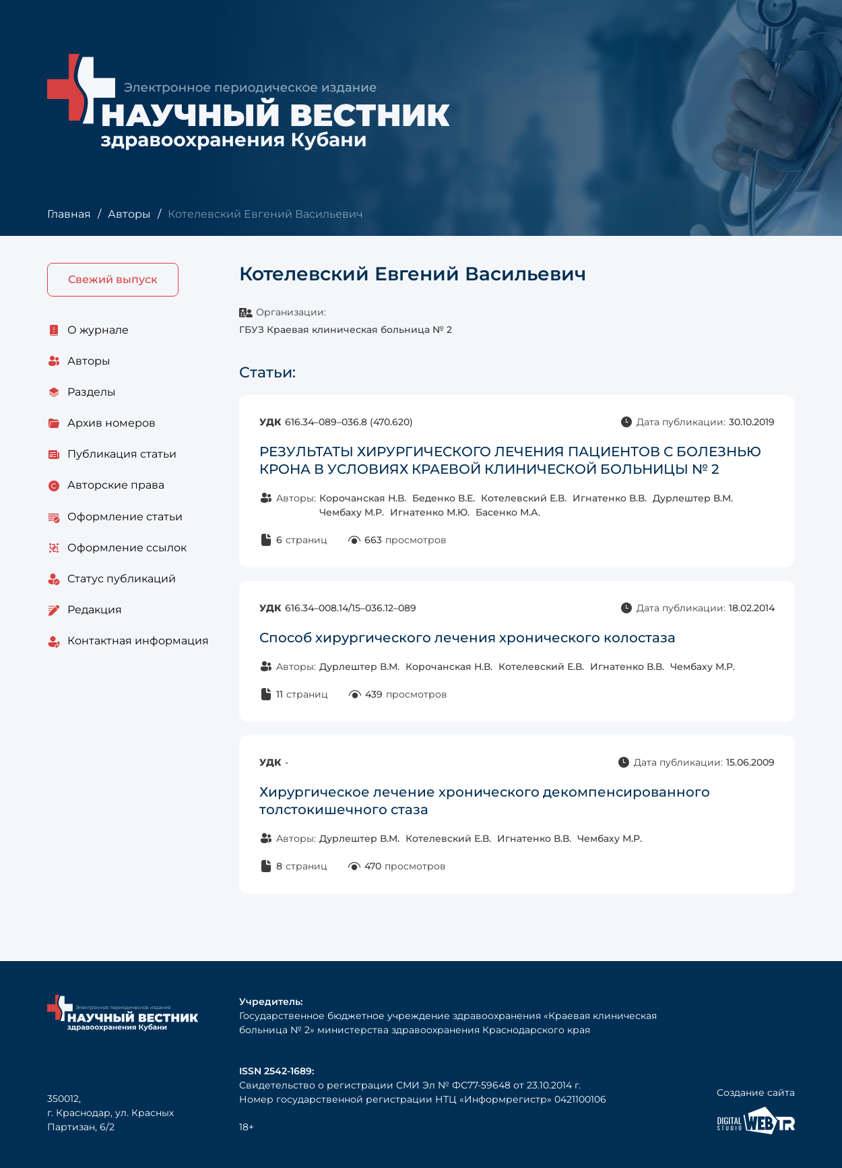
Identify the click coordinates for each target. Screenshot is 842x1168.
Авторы (129, 214)
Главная (69, 214)
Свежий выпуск (113, 279)
